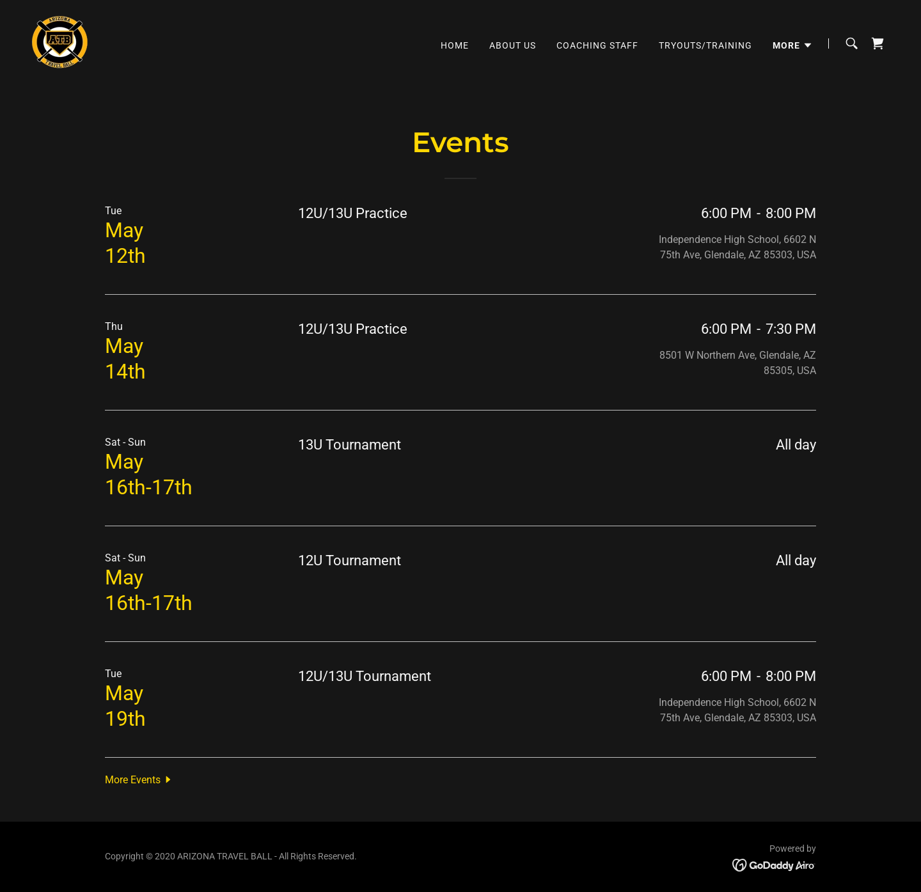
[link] (60, 42)
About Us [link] (512, 45)
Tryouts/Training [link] (705, 45)
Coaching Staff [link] (597, 45)
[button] (793, 45)
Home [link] (455, 45)
